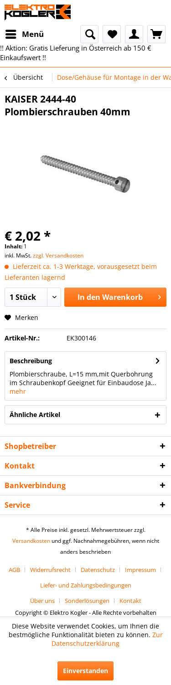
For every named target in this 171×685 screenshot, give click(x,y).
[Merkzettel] (112, 34)
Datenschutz (98, 570)
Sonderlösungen (87, 601)
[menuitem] (24, 34)
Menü (24, 33)
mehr (18, 391)
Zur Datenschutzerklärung (107, 639)
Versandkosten (31, 541)
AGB (14, 570)
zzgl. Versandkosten (58, 255)
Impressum (140, 570)
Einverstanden (85, 670)
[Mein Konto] (134, 34)
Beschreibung (31, 360)
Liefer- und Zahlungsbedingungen (85, 585)
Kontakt (130, 601)
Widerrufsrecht (50, 570)
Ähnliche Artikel (35, 414)
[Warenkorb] (156, 34)
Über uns (42, 601)
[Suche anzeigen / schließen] (89, 34)
